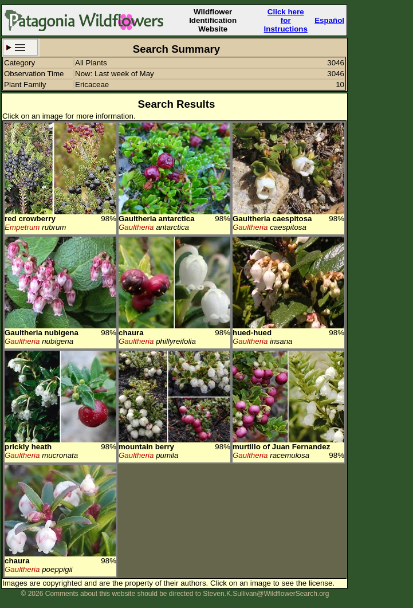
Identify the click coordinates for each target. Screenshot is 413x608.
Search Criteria (20, 47)
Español (329, 20)
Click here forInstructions (286, 20)
